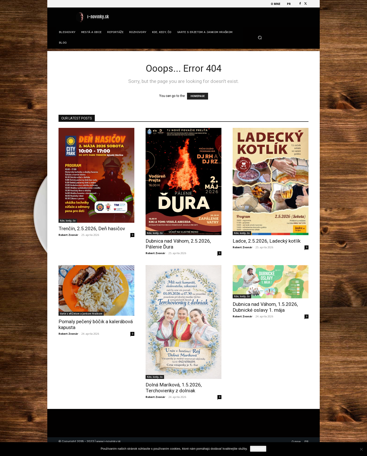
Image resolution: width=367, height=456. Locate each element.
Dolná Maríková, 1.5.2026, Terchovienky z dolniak (174, 387)
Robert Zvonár (68, 235)
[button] (281, 37)
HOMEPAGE (198, 96)
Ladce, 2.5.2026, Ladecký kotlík (267, 241)
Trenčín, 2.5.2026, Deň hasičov (92, 228)
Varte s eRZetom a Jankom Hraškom (81, 313)
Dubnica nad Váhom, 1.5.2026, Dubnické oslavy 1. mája (265, 307)
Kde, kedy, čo (68, 220)
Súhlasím (258, 448)
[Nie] (361, 449)
